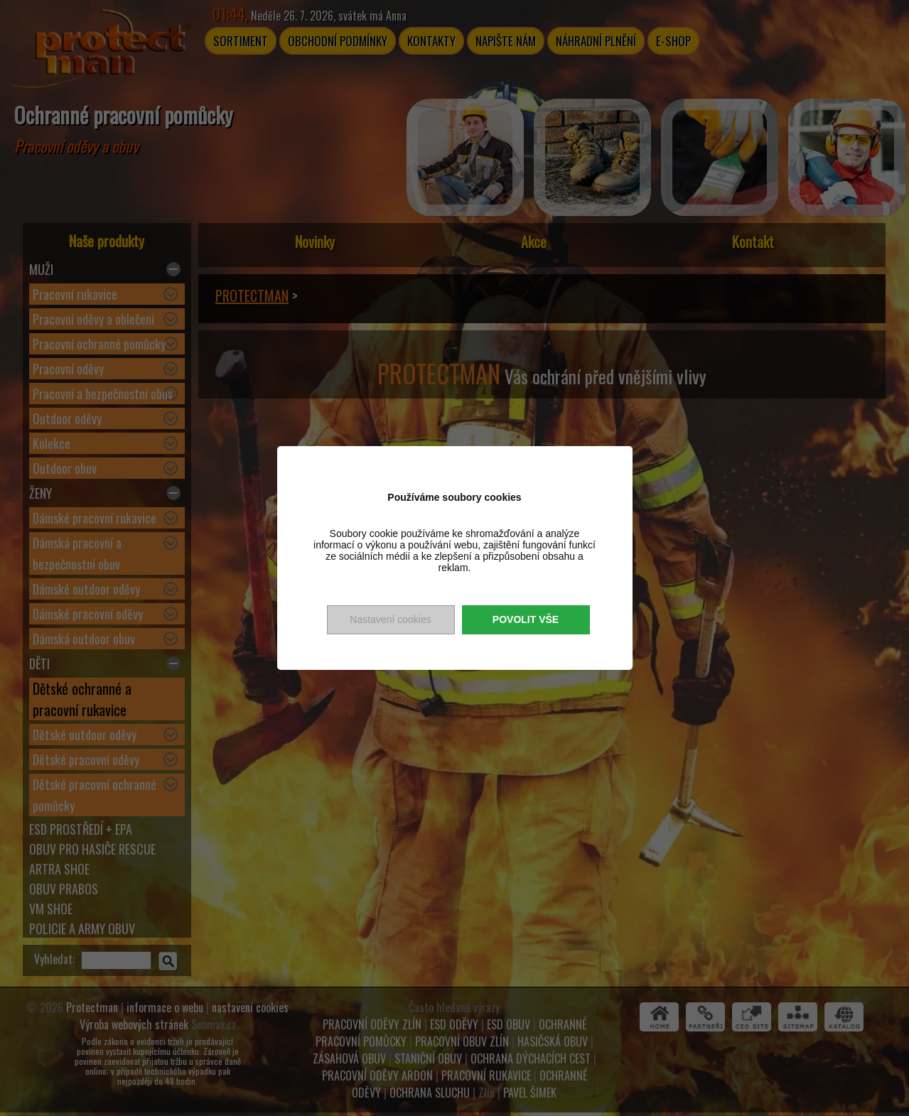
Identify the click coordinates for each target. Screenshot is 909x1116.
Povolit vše (526, 619)
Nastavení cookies (390, 619)
